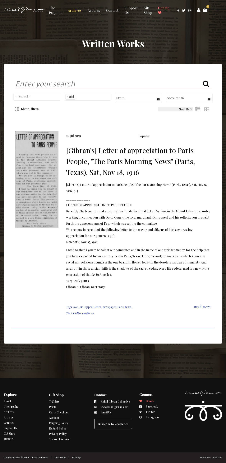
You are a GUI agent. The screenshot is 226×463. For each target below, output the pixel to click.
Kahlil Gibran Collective (36, 457)
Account (54, 403)
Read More (202, 307)
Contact (112, 10)
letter (98, 307)
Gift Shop (148, 10)
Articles (94, 10)
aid (81, 307)
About (38, 10)
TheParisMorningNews (80, 313)
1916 (75, 307)
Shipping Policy (58, 408)
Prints (53, 392)
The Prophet (55, 10)
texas (128, 307)
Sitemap (76, 457)
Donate (163, 10)
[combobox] (36, 97)
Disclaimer (60, 457)
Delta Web (216, 457)
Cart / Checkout (59, 397)
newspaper (109, 307)
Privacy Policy (58, 419)
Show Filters (30, 109)
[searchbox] (37, 96)
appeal (89, 307)
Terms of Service (59, 424)
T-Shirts (54, 386)
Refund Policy (57, 413)
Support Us (131, 10)
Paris (121, 307)
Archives (74, 10)
